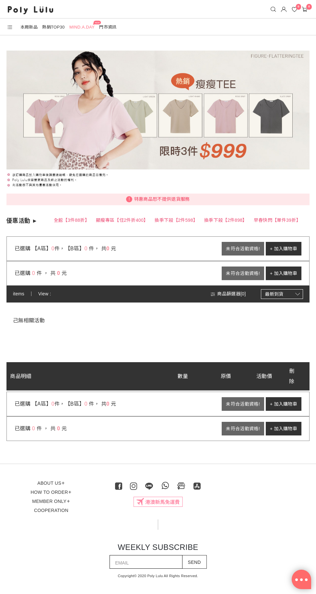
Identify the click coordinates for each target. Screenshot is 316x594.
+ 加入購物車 (283, 248)
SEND (194, 562)
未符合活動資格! (243, 248)
